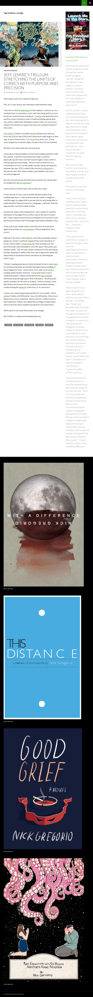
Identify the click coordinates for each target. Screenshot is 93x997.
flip (13, 159)
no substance (25, 183)
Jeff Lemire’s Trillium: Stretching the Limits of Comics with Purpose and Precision (31, 81)
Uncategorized (10, 70)
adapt (26, 125)
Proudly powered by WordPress (14, 994)
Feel (32, 296)
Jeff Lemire (8, 133)
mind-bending (46, 275)
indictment (25, 110)
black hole (27, 244)
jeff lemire (29, 325)
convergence (28, 229)
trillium (40, 325)
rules (12, 258)
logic (56, 264)
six (10, 226)
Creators (38, 116)
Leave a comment (29, 92)
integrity (22, 287)
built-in (51, 270)
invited (6, 296)
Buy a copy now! (8, 588)
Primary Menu (90, 3)
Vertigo (33, 133)
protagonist (47, 168)
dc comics (18, 325)
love (33, 139)
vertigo (49, 325)
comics (8, 325)
